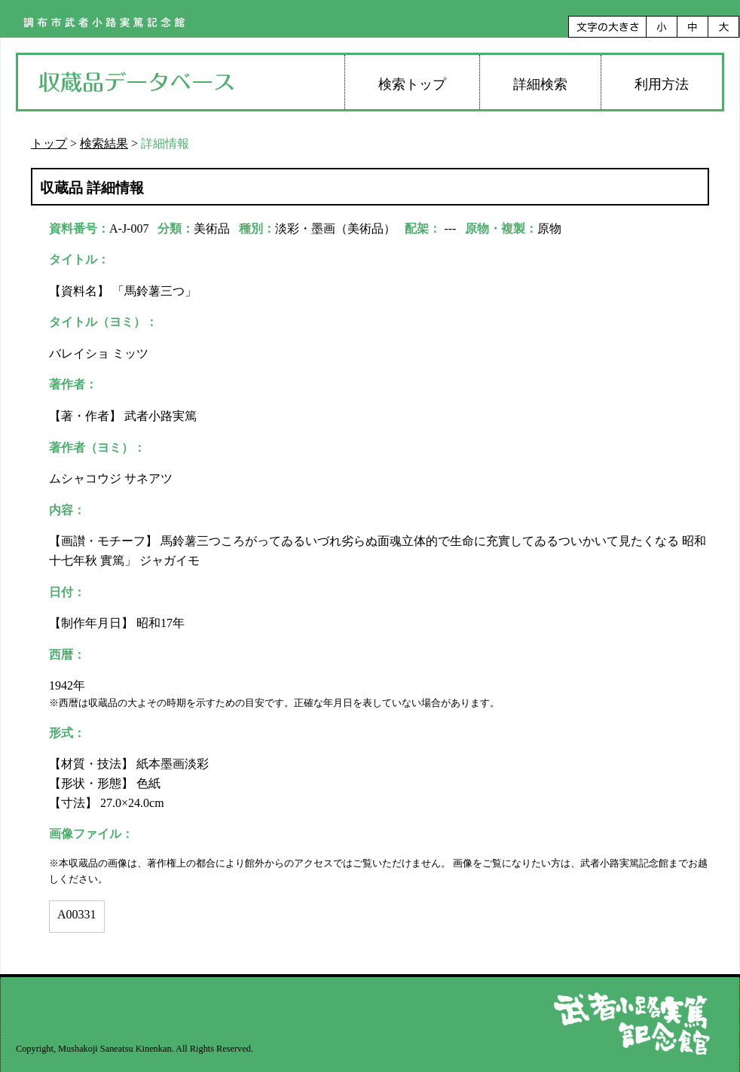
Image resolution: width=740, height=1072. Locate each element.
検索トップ (412, 84)
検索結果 (104, 143)
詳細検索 (540, 84)
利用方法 (662, 84)
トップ (49, 143)
